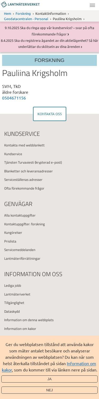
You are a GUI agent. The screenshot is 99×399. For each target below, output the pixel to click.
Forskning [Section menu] (49, 60)
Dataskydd (12, 311)
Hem (7, 13)
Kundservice (13, 153)
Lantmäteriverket (17, 294)
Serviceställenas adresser (23, 179)
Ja (50, 379)
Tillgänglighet (14, 302)
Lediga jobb (12, 285)
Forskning (23, 13)
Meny (92, 5)
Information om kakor (20, 328)
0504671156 (14, 97)
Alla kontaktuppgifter (20, 215)
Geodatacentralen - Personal (26, 18)
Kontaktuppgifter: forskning (24, 224)
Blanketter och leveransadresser (28, 171)
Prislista (10, 241)
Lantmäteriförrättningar (22, 258)
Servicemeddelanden (19, 249)
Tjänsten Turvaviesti (19, 162)
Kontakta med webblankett (24, 145)
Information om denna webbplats (29, 319)
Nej (49, 390)
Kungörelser (13, 232)
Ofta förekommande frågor (24, 188)
